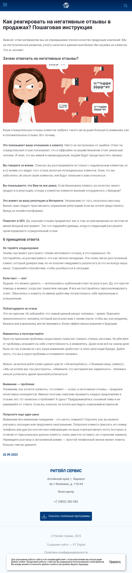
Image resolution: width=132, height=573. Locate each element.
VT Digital (79, 544)
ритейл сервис (66, 471)
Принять (115, 562)
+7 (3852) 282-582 (66, 501)
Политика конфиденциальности (66, 552)
